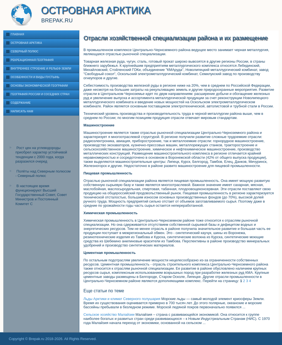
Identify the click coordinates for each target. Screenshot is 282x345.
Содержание (21, 102)
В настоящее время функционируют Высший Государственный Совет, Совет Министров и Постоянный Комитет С (41, 195)
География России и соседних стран (40, 94)
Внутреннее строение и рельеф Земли (41, 68)
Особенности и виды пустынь (35, 77)
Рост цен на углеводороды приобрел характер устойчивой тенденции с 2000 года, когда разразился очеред (41, 154)
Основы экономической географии (39, 85)
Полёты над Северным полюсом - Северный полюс (42, 173)
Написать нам (22, 111)
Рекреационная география (32, 60)
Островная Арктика (26, 42)
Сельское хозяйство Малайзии (108, 314)
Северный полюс (25, 51)
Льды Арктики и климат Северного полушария (121, 299)
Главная (17, 34)
